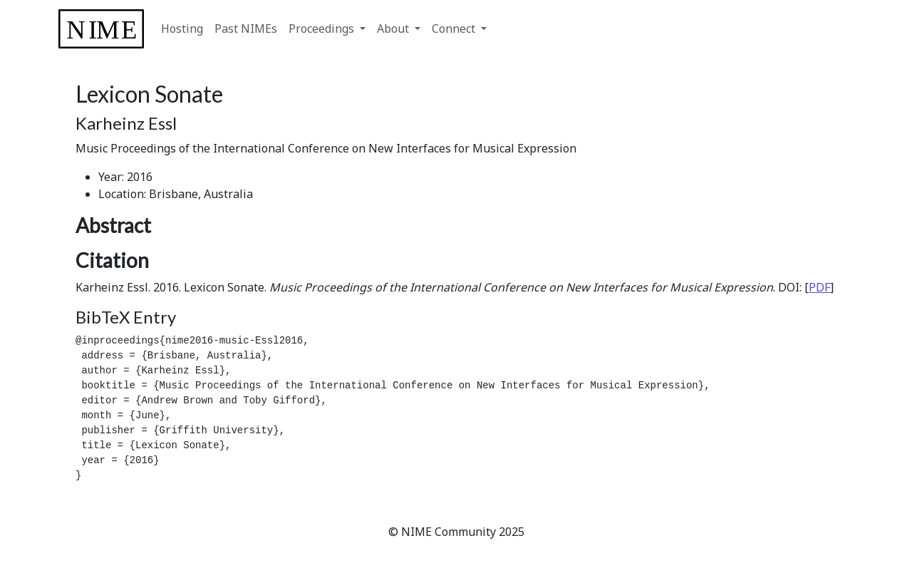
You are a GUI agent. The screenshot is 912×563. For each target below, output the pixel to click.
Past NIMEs (245, 28)
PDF (819, 287)
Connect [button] (455, 28)
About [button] (394, 28)
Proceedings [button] (323, 28)
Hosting (182, 28)
